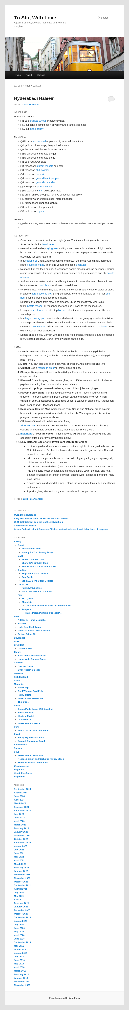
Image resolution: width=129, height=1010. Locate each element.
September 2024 (22, 789)
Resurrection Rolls (31, 548)
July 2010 (19, 956)
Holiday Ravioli (25, 712)
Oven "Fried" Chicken (29, 670)
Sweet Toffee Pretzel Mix (30, 698)
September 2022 (22, 842)
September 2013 (22, 942)
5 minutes (81, 264)
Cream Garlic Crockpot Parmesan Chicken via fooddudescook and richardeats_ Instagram (61, 529)
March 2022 (20, 864)
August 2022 (20, 846)
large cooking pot (41, 293)
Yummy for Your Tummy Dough (38, 552)
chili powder (42, 170)
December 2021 (22, 874)
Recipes (41, 75)
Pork (16, 727)
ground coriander (45, 182)
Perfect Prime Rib (27, 634)
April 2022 (19, 860)
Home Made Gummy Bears (32, 659)
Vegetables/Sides (23, 773)
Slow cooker (27, 425)
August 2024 (20, 792)
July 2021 (19, 892)
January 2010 (21, 978)
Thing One (23, 702)
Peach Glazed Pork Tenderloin (33, 730)
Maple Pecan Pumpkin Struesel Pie (43, 613)
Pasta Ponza (24, 719)
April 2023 (19, 821)
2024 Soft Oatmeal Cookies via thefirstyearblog (38, 522)
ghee (42, 211)
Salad (17, 734)
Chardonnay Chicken (25, 525)
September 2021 (22, 885)
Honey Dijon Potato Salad (31, 737)
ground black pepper (47, 178)
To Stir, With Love (35, 17)
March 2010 (20, 971)
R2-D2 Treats (24, 695)
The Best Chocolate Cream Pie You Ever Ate (48, 605)
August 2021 (20, 889)
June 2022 (19, 853)
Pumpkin (26, 609)
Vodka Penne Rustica (29, 723)
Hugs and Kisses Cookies (35, 573)
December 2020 (22, 910)
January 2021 (21, 906)
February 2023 (21, 828)
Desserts (18, 673)
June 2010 (19, 960)
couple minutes (35, 264)
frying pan (52, 248)
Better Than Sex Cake (33, 559)
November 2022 (22, 835)
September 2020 (22, 917)
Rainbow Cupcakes (32, 588)
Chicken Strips (25, 666)
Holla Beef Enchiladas (29, 627)
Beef (16, 616)
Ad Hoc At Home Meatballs (32, 620)
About (29, 75)
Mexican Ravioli (26, 716)
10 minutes (101, 326)
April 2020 (19, 935)
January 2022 (21, 871)
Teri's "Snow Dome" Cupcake (37, 591)
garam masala (45, 165)
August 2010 (20, 953)
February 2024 (21, 807)
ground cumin (44, 186)
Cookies (22, 570)
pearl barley (36, 128)
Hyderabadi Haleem (34, 98)
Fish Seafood (21, 677)
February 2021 (21, 903)
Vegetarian (19, 776)
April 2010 (19, 967)
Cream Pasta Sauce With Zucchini (35, 709)
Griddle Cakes (25, 648)
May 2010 (19, 963)
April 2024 (19, 799)
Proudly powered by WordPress (64, 998)
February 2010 (21, 974)
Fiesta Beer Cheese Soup (31, 755)
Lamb (25, 499)
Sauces (18, 748)
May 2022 (19, 856)
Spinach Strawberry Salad (31, 741)
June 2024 (19, 796)
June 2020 (19, 928)
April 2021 (19, 899)
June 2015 (19, 938)
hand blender (37, 310)
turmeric (40, 174)
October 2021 (21, 881)
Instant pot (26, 433)
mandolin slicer (46, 367)
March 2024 (20, 803)
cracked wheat (38, 120)
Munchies (19, 684)
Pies (20, 595)
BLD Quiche (28, 598)
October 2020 (21, 914)
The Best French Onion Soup (33, 762)
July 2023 (19, 814)
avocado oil (39, 141)
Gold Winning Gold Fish (30, 691)
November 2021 (22, 878)
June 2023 (19, 817)
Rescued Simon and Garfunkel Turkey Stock (41, 759)
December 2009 (22, 981)
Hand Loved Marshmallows (32, 655)
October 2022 (21, 839)
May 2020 (19, 931)
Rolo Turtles (28, 577)
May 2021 (19, 896)
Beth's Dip (23, 687)
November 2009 (22, 985)
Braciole (22, 623)
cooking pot (31, 260)
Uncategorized (21, 766)
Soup (17, 752)
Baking (17, 541)
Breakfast (19, 645)
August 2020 (20, 921)
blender (62, 310)
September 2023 (22, 810)
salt (41, 190)
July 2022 (19, 849)
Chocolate (27, 602)
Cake (20, 556)
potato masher (35, 305)
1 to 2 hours (45, 285)
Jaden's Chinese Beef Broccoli (34, 630)
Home (18, 75)
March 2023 (20, 824)
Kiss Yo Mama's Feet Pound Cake (39, 566)
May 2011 (19, 946)
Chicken (18, 662)
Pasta (17, 705)
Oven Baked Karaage (25, 515)
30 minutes (48, 244)
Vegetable (19, 769)
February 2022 (21, 867)
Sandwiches (20, 744)
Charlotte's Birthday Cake (35, 563)
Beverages (19, 638)
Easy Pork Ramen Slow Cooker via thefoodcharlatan (41, 518)
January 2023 (21, 832)
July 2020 (19, 924)
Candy (17, 652)
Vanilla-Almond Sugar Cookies (37, 581)
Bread (21, 545)
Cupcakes (23, 584)
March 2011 (20, 949)
